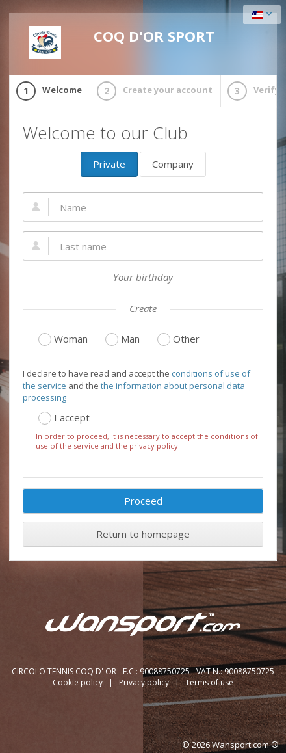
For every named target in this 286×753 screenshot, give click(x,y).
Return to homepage (143, 533)
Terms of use (209, 682)
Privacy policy (145, 682)
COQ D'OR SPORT (121, 42)
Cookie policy (79, 682)
